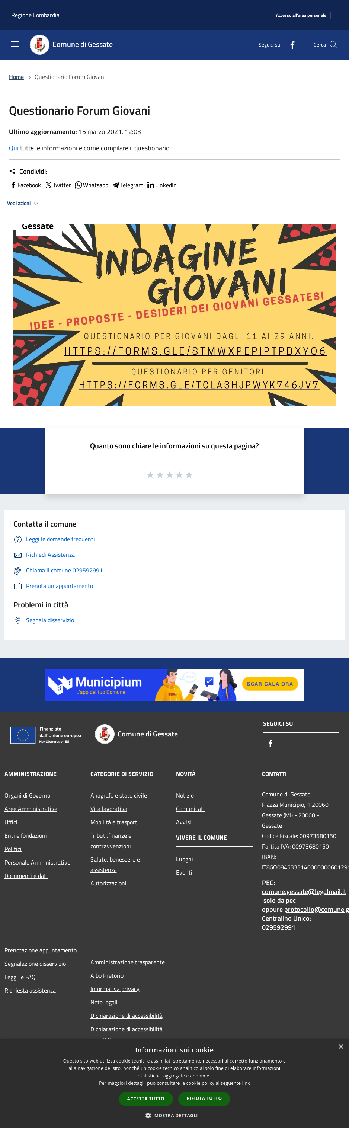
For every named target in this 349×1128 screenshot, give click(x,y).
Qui (14, 148)
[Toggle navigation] (14, 43)
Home (16, 76)
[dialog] (174, 1083)
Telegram (127, 184)
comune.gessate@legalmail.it (304, 891)
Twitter (57, 184)
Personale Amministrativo (37, 862)
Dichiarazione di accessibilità (126, 1015)
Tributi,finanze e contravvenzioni (110, 840)
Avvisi (183, 822)
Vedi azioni (24, 203)
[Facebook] (289, 44)
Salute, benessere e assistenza (115, 864)
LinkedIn (161, 184)
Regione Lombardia (35, 14)
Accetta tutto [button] (145, 1099)
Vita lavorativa (108, 808)
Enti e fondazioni (25, 835)
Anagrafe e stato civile (118, 795)
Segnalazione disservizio (35, 963)
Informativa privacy (115, 988)
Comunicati (190, 808)
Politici (13, 848)
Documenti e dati (26, 875)
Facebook (25, 184)
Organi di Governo (27, 795)
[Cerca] (333, 44)
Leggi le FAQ (20, 976)
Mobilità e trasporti (114, 822)
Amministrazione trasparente (127, 962)
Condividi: (28, 171)
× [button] (340, 1047)
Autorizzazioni (108, 883)
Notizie (185, 795)
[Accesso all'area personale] (301, 15)
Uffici (10, 822)
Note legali (104, 1002)
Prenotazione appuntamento (40, 950)
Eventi (184, 872)
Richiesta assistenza (30, 990)
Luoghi (184, 858)
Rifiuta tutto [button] (204, 1098)
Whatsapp (91, 184)
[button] (174, 1115)
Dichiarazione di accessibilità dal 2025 (126, 1034)
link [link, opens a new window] (246, 1083)
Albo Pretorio (107, 975)
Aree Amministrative (30, 808)
